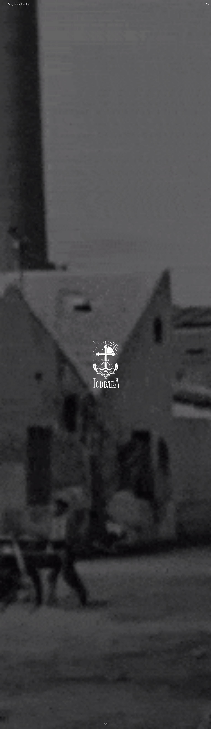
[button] (207, 4)
